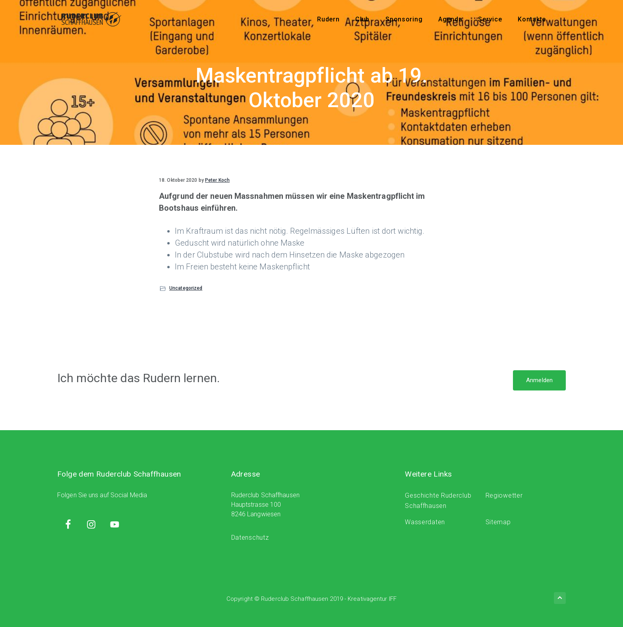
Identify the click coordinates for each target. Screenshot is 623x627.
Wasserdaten (425, 522)
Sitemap (498, 522)
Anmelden (539, 380)
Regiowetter (504, 495)
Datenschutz (250, 537)
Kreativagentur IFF (372, 598)
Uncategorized (185, 288)
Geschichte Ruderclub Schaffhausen (438, 501)
